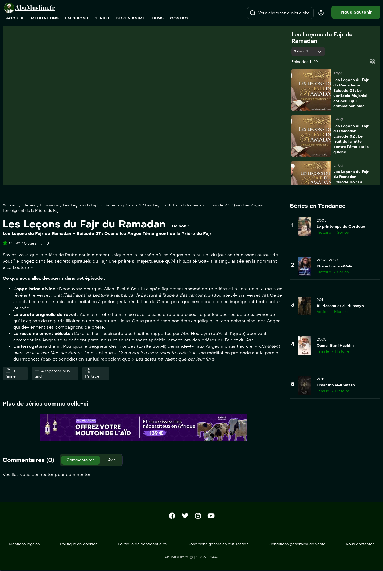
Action (322, 311)
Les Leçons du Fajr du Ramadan (322, 37)
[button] (355, 12)
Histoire (324, 232)
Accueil (9, 205)
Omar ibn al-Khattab (336, 385)
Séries (29, 205)
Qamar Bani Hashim (335, 345)
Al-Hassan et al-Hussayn (340, 306)
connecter (42, 474)
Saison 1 (301, 51)
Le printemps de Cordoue (341, 226)
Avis (112, 460)
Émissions (49, 205)
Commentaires (80, 460)
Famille (323, 351)
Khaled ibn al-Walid (335, 266)
